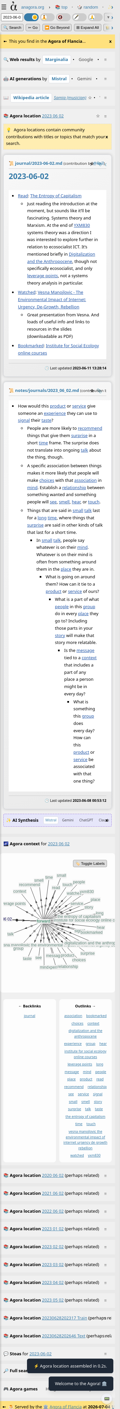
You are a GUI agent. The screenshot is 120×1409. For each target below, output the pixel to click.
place (66, 569)
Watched (27, 292)
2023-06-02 (40, 1354)
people (62, 606)
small (78, 510)
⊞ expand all (87, 28)
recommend (90, 428)
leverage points (42, 276)
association (85, 480)
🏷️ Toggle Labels (90, 863)
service (79, 406)
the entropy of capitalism (85, 1116)
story (60, 635)
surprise (79, 435)
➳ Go (33, 28)
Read (23, 196)
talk (84, 450)
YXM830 (82, 225)
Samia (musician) (70, 97)
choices (46, 480)
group (89, 606)
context (89, 657)
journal (29, 1015)
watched (77, 1155)
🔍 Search (12, 28)
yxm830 (94, 1155)
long (42, 518)
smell (64, 502)
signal (24, 420)
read (100, 1079)
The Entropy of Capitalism (56, 196)
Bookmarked (31, 346)
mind (32, 487)
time (43, 442)
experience (55, 413)
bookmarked (96, 1015)
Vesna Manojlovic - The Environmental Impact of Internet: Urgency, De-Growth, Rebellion (52, 299)
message (85, 650)
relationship (74, 487)
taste (46, 420)
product (58, 406)
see (53, 502)
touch (93, 502)
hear (76, 502)
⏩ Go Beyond (57, 28)
